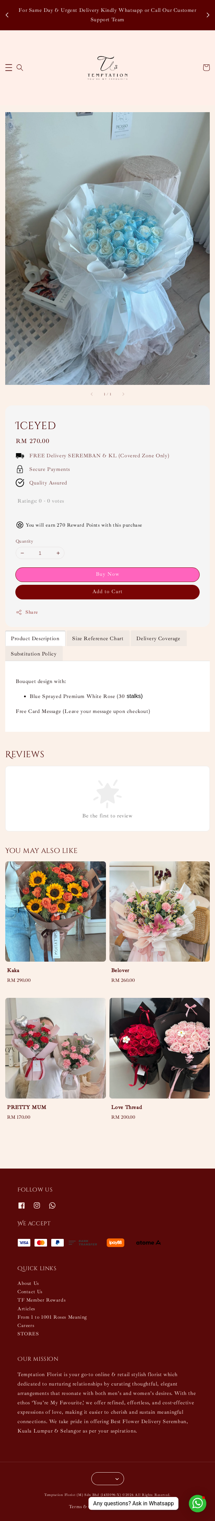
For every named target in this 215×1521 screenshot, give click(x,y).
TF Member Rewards (41, 1300)
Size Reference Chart (97, 638)
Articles (26, 1309)
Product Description (35, 638)
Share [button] (27, 612)
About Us (28, 1283)
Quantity (24, 541)
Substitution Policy (33, 654)
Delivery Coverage (158, 638)
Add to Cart (107, 591)
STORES (28, 1334)
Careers (25, 1325)
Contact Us (30, 1292)
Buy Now (108, 574)
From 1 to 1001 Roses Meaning (52, 1317)
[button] (8, 67)
